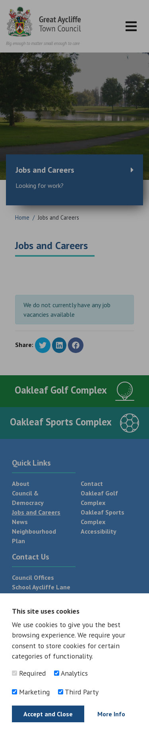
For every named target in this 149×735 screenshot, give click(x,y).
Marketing (31, 691)
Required (29, 673)
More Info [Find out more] (111, 714)
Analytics (71, 673)
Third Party (78, 691)
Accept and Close (48, 714)
